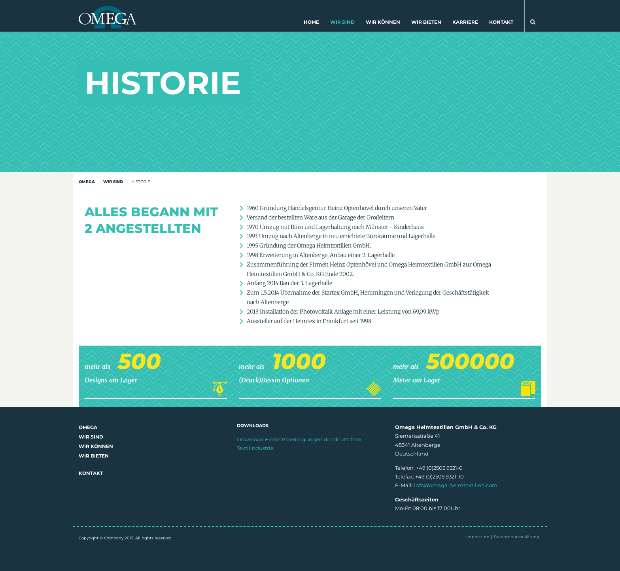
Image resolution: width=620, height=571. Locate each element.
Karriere (465, 22)
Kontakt (501, 22)
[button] (533, 16)
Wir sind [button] (342, 22)
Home (311, 22)
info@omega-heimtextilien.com (455, 485)
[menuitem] (311, 24)
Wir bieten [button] (426, 22)
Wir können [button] (383, 22)
